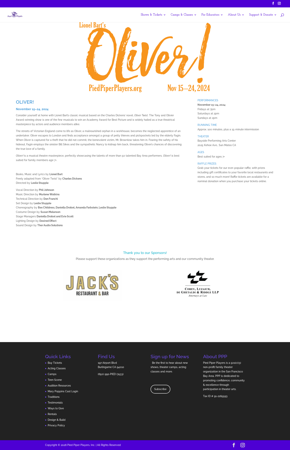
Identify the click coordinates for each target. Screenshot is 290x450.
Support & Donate (261, 15)
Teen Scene (55, 379)
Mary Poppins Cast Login (63, 391)
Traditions (54, 396)
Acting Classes (57, 368)
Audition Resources (59, 385)
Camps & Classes (182, 15)
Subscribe (160, 389)
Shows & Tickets (151, 15)
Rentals (52, 414)
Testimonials (55, 402)
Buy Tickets (55, 362)
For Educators (210, 15)
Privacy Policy (56, 425)
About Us (234, 15)
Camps (52, 374)
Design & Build (56, 419)
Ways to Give (56, 408)
